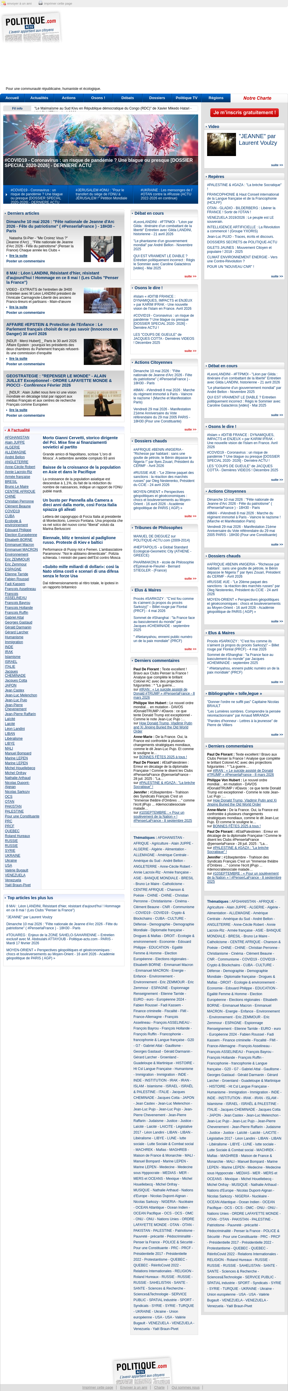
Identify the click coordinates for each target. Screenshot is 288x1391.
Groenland (168, 1057)
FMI (183, 1011)
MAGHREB (178, 1150)
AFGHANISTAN (17, 437)
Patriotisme (183, 1231)
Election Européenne (21, 535)
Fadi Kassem (15, 584)
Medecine (166, 1167)
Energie (177, 971)
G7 (137, 1046)
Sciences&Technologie (150, 1294)
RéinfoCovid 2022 (165, 1265)
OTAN (9, 802)
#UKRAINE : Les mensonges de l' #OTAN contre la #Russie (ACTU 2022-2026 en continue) (167, 194)
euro (149, 999)
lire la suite (18, 256)
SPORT (186, 1300)
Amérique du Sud (146, 861)
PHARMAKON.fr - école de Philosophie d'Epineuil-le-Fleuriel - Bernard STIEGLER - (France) (163, 566)
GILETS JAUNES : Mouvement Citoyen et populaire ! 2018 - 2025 (239, 250)
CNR (166, 907)
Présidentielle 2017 (148, 1254)
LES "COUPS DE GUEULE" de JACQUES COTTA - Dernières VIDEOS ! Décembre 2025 (163, 339)
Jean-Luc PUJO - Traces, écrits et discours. (240, 237)
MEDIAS (169, 1173)
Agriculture (160, 843)
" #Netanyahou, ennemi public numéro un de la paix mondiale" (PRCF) (162, 639)
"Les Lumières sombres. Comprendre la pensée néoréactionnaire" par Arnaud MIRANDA (243, 713)
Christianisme (161, 901)
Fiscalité (170, 1011)
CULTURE (176, 919)
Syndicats (140, 1306)
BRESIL (11, 482)
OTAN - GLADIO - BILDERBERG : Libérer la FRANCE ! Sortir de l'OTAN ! (241, 210)
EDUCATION (159, 947)
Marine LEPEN (16, 758)
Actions (69, 98)
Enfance (139, 976)
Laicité (10, 724)
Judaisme (155, 1121)
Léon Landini (15, 729)
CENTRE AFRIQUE (20, 491)
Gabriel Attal (14, 617)
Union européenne (221, 1294)
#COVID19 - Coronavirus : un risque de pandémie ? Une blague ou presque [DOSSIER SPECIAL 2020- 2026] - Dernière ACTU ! (163, 322)
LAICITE (166, 1127)
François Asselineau (20, 589)
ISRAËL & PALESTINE (258, 1104)
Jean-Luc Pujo (16, 700)
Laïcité (10, 719)
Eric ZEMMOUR (17, 559)
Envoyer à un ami (133, 1388)
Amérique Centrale (171, 855)
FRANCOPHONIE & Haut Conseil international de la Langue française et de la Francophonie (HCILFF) (243, 198)
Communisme (183, 907)
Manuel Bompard (18, 753)
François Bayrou (17, 603)
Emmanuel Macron (19, 545)
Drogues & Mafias (147, 936)
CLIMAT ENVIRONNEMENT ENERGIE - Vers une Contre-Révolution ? (242, 259)
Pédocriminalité (179, 1236)
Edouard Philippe (18, 530)
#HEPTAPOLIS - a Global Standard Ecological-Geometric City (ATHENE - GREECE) (162, 551)
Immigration (14, 642)
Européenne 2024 (170, 999)
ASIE (137, 878)
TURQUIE (186, 1306)
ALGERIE (12, 447)
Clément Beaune (18, 506)
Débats (127, 98)
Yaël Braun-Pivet (18, 885)
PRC (8, 821)
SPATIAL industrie (163, 1300)
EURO (138, 999)
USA (8, 865)
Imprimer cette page (97, 1388)
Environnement (16, 554)
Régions (216, 98)
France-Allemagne (147, 1017)
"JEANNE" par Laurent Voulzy (29, 917)
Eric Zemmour (16, 564)
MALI (9, 748)
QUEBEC (12, 831)
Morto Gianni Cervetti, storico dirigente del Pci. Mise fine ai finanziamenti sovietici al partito (80, 442)
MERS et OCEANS (148, 1179)
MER (183, 1173)
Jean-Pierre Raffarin (20, 714)
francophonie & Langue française (158, 1040)
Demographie (159, 924)
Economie (167, 942)
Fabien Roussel (17, 579)
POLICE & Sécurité (178, 1242)
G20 (190, 1040)
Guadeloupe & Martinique (153, 1063)
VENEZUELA (15, 875)
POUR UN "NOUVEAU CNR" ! (230, 267)
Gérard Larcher (16, 632)
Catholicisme (172, 884)
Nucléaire (186, 1202)
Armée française (17, 477)
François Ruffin (16, 613)
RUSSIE (11, 841)
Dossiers (157, 98)
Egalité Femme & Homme (227, 994)
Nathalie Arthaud (18, 778)
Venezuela (13, 880)
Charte (159, 1388)
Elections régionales (170, 959)
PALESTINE (14, 811)
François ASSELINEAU (16, 596)
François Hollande (19, 608)
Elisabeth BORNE (18, 540)
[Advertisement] (180, 50)
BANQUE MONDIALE (161, 878)
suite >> (190, 276)
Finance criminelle (147, 1011)
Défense (139, 924)
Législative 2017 (219, 1138)
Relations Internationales (152, 1271)
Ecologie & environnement (16, 523)
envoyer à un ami (19, 3)
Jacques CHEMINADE (15, 673)
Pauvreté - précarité (148, 1236)
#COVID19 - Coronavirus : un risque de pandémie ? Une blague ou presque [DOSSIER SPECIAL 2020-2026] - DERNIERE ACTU (37, 196)
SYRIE (10, 851)
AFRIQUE (141, 843)
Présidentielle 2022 (256, 1242)
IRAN (185, 1080)
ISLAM (138, 1086)
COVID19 (12, 511)
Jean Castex (14, 690)
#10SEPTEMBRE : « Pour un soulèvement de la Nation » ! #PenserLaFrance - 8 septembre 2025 (162, 817)
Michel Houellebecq (20, 768)
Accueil (12, 98)
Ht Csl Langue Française (152, 1069)
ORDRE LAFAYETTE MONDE (255, 1214)
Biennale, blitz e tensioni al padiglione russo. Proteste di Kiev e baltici (79, 540)
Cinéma (181, 901)
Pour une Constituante (22, 816)
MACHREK (144, 1150)
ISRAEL (11, 662)
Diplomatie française (166, 930)
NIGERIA (168, 1202)
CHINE (10, 496)
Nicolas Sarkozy (17, 792)
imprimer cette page (58, 3)
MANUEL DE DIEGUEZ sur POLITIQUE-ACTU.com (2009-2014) (161, 538)
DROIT (169, 936)
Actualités (39, 98)
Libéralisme (14, 739)
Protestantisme (155, 1260)
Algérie (156, 849)
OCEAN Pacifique (147, 1213)
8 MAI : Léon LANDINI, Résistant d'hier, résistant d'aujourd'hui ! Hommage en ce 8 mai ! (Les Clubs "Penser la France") (62, 278)
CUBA (9, 516)
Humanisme (14, 637)
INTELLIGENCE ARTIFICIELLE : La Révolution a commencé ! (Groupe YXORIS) (243, 229)
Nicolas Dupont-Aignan (168, 1196)
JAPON (10, 685)
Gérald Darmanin (18, 627)
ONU (139, 1219)
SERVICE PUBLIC (259, 1277)
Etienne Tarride (16, 574)
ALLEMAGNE (15, 452)
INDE (9, 647)
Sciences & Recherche (165, 1288)
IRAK (9, 652)
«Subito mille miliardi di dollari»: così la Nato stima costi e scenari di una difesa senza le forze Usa (81, 571)
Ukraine (11, 860)
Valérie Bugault (16, 870)
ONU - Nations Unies (162, 1219)
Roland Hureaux (17, 836)
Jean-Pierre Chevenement (16, 707)
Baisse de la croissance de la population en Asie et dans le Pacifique (81, 469)
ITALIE (10, 667)
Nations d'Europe (220, 1190)
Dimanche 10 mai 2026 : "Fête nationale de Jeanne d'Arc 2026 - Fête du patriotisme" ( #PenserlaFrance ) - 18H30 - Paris (60, 226)
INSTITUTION (155, 1080)
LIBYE (10, 743)
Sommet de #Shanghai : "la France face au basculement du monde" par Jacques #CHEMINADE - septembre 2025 (164, 624)
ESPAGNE (13, 569)
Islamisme (13, 657)
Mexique (172, 1179)
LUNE (171, 1138)
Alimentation (174, 849)
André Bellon (15, 457)
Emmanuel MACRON (21, 550)
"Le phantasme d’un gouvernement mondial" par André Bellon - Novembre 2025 (162, 245)
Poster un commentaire (25, 261)
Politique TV (186, 98)
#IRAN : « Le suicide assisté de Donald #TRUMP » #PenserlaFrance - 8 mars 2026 (164, 693)
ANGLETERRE (16, 462)
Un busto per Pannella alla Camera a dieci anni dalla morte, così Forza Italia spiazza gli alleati (80, 505)
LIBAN (10, 734)
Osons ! (98, 98)
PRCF (9, 826)
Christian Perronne (19, 501)
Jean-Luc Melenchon (21, 695)
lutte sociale (264, 1144)
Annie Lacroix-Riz (18, 472)
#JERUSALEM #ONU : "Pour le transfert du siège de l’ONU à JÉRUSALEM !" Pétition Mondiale (101, 194)
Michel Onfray (15, 773)
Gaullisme (173, 1046)
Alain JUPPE (15, 442)
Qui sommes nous (186, 1388)
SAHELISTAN (160, 1283)
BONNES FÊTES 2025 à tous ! (163, 757)
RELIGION (183, 1271)
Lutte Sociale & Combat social (170, 1144)
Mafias (161, 1150)
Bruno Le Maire (17, 487)
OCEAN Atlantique (149, 1207)
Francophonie (170, 1034)
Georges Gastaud (18, 622)
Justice (172, 1121)
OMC (189, 1213)
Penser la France (146, 1242)
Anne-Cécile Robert (20, 467)
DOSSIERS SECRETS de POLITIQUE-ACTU (242, 242)
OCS (8, 797)
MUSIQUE (141, 1190)
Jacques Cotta (16, 680)
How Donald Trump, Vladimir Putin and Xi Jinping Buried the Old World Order (162, 727)
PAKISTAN (13, 806)
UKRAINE (12, 856)
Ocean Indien (177, 1207)
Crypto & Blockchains (223, 965)
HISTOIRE (184, 1063)
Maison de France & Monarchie (157, 1155)
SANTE (179, 1283)
